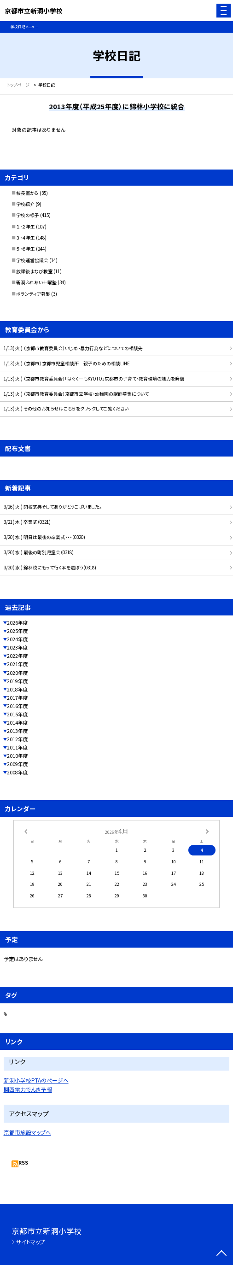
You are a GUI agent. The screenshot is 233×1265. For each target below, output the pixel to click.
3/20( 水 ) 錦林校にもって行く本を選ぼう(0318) (50, 567)
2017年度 (17, 697)
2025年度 (17, 630)
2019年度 (17, 681)
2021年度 (17, 664)
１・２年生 (25, 226)
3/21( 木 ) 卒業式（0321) (27, 522)
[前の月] (25, 830)
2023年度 (17, 647)
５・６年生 (25, 249)
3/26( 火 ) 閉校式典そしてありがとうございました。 (53, 507)
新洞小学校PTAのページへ (36, 1080)
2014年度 (17, 722)
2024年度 (17, 639)
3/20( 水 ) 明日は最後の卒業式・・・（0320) (44, 537)
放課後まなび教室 (34, 271)
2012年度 (17, 739)
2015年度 (17, 714)
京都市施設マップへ (27, 1132)
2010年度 (17, 755)
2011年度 (17, 747)
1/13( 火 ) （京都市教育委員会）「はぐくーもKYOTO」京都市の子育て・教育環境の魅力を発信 (94, 378)
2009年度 (17, 764)
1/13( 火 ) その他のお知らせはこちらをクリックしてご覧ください (66, 408)
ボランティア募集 (33, 294)
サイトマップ (30, 1242)
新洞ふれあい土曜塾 (36, 282)
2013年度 (17, 730)
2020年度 (17, 672)
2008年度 (17, 772)
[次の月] (207, 830)
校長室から (27, 193)
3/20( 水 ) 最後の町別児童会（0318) (39, 552)
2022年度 (17, 655)
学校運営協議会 (32, 260)
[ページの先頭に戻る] (221, 1254)
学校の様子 (27, 215)
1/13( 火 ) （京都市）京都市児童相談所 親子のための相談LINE (67, 363)
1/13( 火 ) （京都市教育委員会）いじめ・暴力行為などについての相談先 (73, 348)
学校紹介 (25, 204)
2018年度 (17, 689)
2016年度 (17, 706)
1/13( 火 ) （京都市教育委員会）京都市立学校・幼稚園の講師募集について (76, 394)
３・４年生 (25, 237)
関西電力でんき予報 (28, 1089)
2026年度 (17, 622)
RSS (23, 1162)
